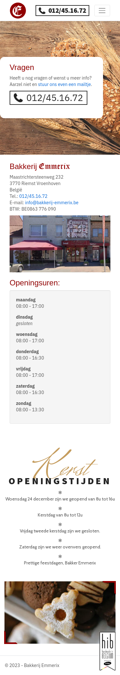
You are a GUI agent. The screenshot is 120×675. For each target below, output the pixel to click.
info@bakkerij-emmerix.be (51, 203)
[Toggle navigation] (102, 10)
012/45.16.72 (62, 10)
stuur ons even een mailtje (64, 84)
